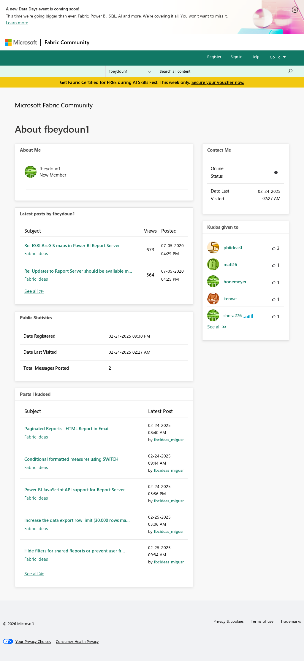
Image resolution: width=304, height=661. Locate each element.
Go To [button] (275, 56)
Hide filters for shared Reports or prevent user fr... (74, 551)
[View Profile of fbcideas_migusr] (169, 439)
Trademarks (291, 621)
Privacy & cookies (228, 621)
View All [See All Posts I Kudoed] (34, 573)
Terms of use (262, 621)
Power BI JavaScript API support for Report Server (74, 489)
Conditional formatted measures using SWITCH (71, 459)
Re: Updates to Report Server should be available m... (78, 271)
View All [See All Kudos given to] (217, 326)
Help (255, 56)
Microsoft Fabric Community (54, 105)
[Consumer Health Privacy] (77, 641)
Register (214, 56)
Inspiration (129, 42)
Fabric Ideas (36, 253)
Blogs (206, 42)
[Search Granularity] (130, 71)
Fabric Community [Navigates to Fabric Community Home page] (67, 42)
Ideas (153, 42)
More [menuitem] (226, 42)
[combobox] (226, 71)
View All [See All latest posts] (34, 291)
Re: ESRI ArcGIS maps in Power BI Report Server (72, 245)
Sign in (236, 56)
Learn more (17, 23)
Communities (180, 42)
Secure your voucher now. (217, 82)
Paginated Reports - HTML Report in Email (67, 428)
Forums (102, 42)
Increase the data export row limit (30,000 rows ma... (77, 520)
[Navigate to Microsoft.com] (21, 42)
